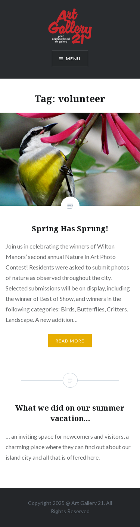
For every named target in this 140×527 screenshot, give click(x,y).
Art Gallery (84, 503)
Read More (70, 341)
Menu (73, 58)
